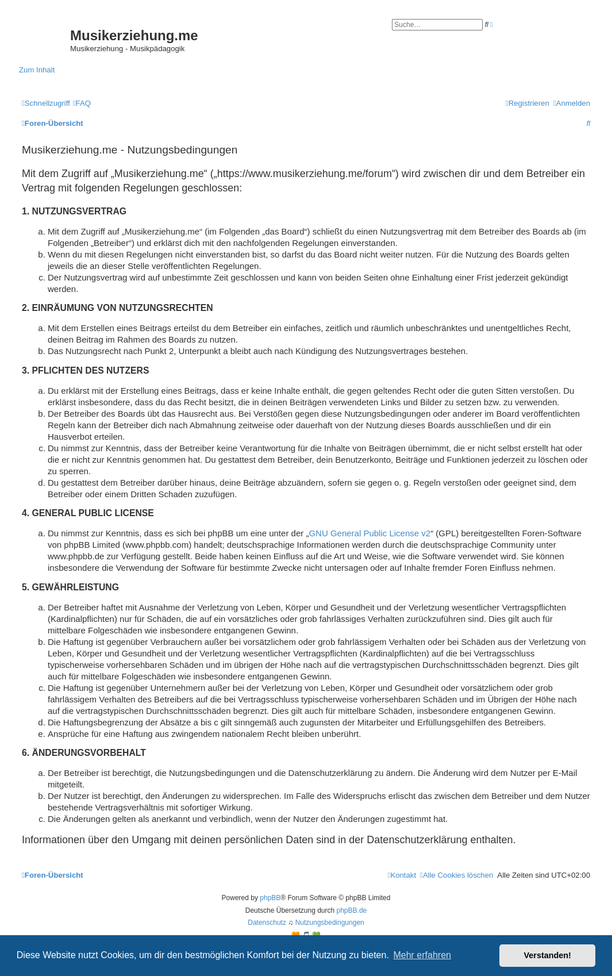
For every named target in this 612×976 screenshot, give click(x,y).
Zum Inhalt (37, 70)
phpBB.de (352, 910)
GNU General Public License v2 (369, 533)
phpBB (270, 898)
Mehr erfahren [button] (422, 955)
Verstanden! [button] (547, 955)
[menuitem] (82, 103)
